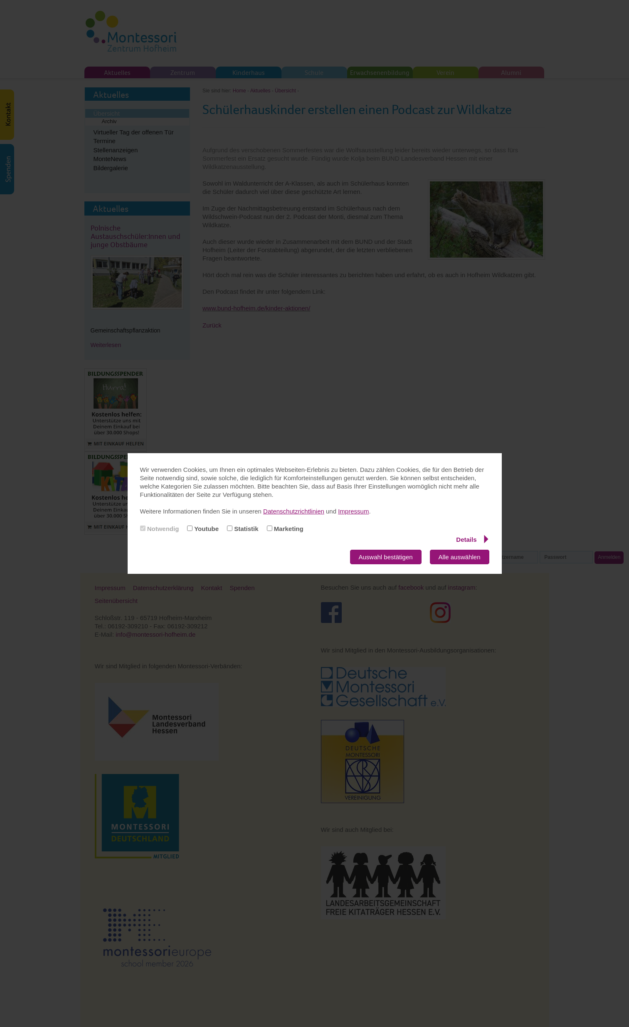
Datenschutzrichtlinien (293, 511)
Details (472, 539)
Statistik (243, 528)
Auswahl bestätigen (386, 557)
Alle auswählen (460, 557)
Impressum (353, 511)
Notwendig (159, 528)
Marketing (285, 528)
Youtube (203, 528)
